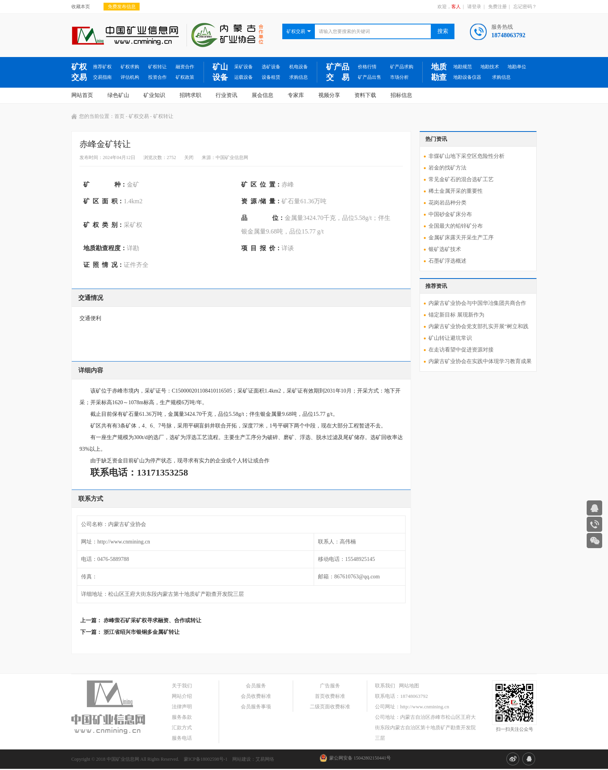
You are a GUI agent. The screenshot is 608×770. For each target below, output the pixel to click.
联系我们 (385, 686)
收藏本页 (80, 6)
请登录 (474, 6)
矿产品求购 (401, 66)
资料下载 (365, 95)
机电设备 (298, 66)
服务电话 (182, 738)
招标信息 (401, 95)
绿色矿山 (118, 95)
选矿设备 (271, 66)
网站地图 (409, 686)
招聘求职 (190, 95)
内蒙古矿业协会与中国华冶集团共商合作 (477, 303)
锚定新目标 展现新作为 (456, 315)
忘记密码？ (525, 6)
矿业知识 (154, 95)
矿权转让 (157, 66)
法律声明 (182, 706)
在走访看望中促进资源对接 (461, 350)
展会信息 (262, 95)
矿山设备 (220, 71)
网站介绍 (182, 696)
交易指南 (102, 77)
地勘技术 (489, 66)
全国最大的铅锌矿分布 (455, 226)
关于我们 (182, 686)
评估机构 (130, 77)
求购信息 (298, 77)
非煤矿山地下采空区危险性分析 (466, 156)
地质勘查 (439, 71)
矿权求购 (130, 66)
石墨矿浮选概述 (447, 261)
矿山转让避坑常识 (450, 338)
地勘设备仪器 (467, 77)
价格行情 (367, 66)
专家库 (296, 95)
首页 (119, 116)
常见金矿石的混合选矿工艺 (461, 179)
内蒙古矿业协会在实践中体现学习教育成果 (480, 361)
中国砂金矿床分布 (450, 214)
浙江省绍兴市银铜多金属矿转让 (142, 632)
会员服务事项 (256, 706)
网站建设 (241, 759)
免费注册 (497, 6)
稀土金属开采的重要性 (455, 191)
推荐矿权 (102, 66)
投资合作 (157, 77)
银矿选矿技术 (444, 249)
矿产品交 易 (337, 71)
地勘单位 (517, 66)
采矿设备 (243, 66)
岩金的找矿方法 (447, 168)
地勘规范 (462, 66)
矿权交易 (79, 71)
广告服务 (330, 686)
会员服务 (256, 686)
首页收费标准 (330, 696)
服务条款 (182, 717)
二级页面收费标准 (330, 706)
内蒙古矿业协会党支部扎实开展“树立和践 (478, 326)
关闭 (188, 157)
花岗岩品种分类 (447, 203)
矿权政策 (185, 77)
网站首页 (82, 95)
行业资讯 (226, 95)
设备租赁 (271, 77)
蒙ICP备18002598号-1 (206, 759)
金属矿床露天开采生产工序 (461, 238)
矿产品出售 (369, 77)
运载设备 (243, 77)
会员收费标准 (256, 696)
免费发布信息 (122, 6)
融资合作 (185, 66)
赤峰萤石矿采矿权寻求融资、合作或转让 (152, 620)
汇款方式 (182, 727)
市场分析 (399, 77)
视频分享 (329, 95)
